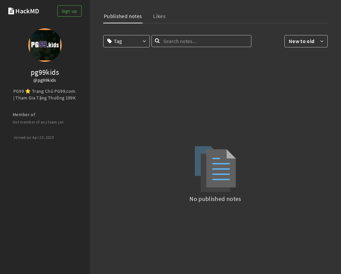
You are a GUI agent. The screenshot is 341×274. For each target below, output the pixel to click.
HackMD (27, 11)
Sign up (69, 11)
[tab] (123, 17)
